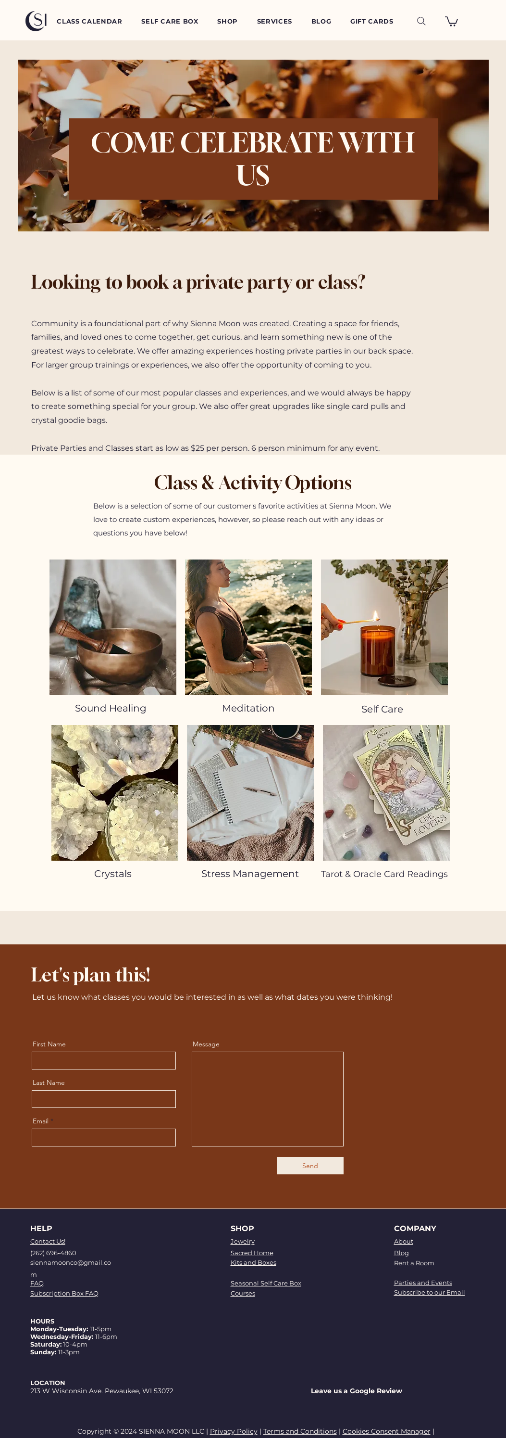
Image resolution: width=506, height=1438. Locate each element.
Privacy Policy (234, 1431)
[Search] (421, 21)
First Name (49, 1044)
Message (206, 1044)
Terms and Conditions (300, 1431)
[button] (451, 20)
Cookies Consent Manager (387, 1431)
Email (41, 1121)
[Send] (310, 1165)
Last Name (49, 1082)
